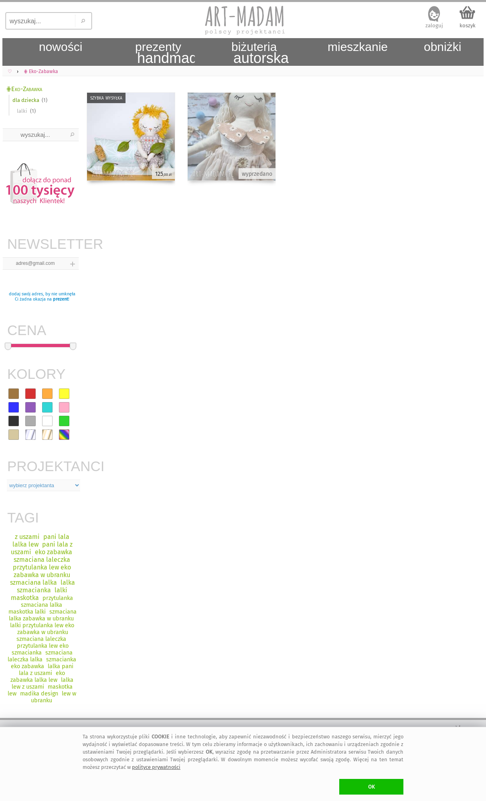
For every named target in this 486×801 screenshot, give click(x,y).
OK (371, 787)
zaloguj (434, 25)
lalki (22, 111)
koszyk (468, 25)
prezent (60, 299)
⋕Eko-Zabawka (24, 89)
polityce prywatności (156, 767)
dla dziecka (25, 100)
